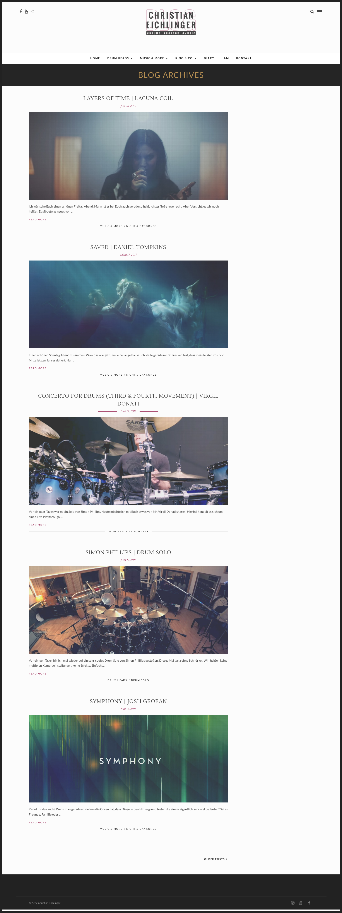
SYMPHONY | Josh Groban (128, 705)
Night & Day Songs (141, 229)
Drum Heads (118, 61)
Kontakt (244, 61)
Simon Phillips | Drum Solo (128, 556)
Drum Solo (140, 683)
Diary (209, 61)
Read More (37, 222)
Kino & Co (184, 61)
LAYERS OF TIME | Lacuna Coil (128, 102)
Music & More (152, 61)
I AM (225, 61)
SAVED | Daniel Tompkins (128, 250)
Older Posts (216, 862)
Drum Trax (140, 534)
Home (95, 61)
